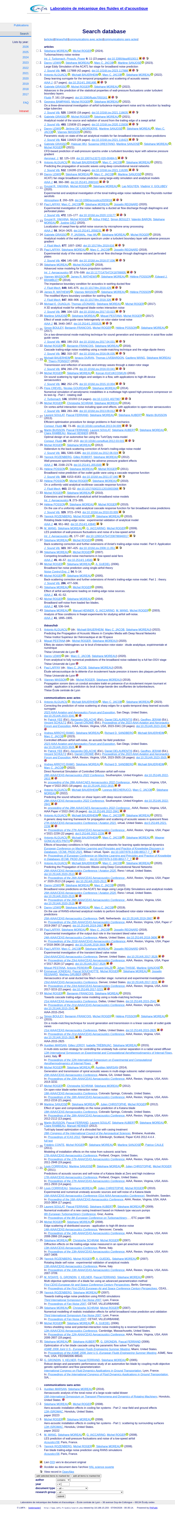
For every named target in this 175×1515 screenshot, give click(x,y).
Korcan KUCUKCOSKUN (111, 373)
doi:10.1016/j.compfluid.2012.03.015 (103, 441)
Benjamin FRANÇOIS (78, 327)
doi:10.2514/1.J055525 (89, 323)
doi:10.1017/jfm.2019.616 (100, 245)
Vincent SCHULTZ (55, 722)
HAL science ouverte (101, 1467)
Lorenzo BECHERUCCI (117, 789)
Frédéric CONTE (54, 1144)
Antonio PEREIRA (78, 967)
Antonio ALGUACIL (56, 74)
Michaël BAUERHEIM (85, 74)
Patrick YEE (55, 719)
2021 (26, 73)
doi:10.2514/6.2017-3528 (144, 956)
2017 (26, 94)
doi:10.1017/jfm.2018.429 (97, 287)
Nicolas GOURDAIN (76, 388)
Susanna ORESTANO (101, 144)
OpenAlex (68, 1471)
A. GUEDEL (103, 564)
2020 (26, 78)
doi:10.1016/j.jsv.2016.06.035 (98, 353)
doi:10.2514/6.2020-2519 (61, 896)
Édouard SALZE (103, 967)
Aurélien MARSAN (55, 1045)
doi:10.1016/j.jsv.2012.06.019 (101, 453)
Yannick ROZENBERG (58, 457)
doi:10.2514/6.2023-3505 (61, 747)
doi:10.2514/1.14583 (82, 560)
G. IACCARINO (95, 528)
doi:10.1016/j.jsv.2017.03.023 (98, 311)
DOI (52, 1462)
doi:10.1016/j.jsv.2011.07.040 (101, 476)
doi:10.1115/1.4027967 (108, 399)
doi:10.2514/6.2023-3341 (61, 715)
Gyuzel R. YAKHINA (56, 186)
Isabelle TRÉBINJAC (98, 1045)
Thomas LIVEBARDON (110, 357)
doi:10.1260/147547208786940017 (109, 536)
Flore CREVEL (53, 388)
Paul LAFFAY (52, 204)
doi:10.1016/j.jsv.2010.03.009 (101, 512)
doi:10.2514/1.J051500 (89, 464)
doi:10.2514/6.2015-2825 (142, 1030)
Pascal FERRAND (77, 415)
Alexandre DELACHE (83, 719)
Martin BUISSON (156, 415)
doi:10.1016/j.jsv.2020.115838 (111, 124)
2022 (26, 67)
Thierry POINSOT (59, 361)
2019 (26, 83)
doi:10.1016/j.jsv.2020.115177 (99, 215)
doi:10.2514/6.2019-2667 (139, 918)
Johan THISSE (126, 967)
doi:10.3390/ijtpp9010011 (124, 58)
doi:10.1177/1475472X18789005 (107, 272)
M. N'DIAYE (51, 1277)
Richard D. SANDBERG (119, 732)
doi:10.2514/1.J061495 (84, 82)
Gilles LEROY (76, 1045)
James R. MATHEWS (84, 276)
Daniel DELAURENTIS (118, 719)
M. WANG (50, 528)
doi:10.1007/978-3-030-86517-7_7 (133, 852)
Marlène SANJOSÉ (129, 62)
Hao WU (92, 234)
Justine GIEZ (68, 222)
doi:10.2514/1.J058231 (89, 230)
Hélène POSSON (140, 276)
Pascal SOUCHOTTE (85, 971)
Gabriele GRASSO (55, 86)
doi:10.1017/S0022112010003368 (99, 488)
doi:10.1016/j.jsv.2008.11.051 (98, 548)
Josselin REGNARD (126, 204)
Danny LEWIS (52, 62)
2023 (26, 62)
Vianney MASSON (68, 132)
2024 (26, 57)
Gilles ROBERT (82, 457)
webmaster (34, 1507)
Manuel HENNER (77, 433)
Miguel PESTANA (111, 315)
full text (48, 1140)
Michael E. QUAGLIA (57, 303)
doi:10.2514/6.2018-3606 (143, 937)
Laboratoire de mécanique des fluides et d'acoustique (87, 8)
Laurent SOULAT (54, 415)
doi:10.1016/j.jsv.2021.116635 (111, 112)
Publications (21, 25)
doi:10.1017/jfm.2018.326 (97, 299)
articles (49, 39)
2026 (26, 46)
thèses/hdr (61, 39)
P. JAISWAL (78, 234)
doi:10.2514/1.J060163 (86, 182)
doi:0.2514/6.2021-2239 (91, 833)
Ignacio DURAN (84, 357)
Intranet (24, 111)
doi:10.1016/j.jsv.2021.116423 (111, 139)
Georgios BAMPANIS (57, 101)
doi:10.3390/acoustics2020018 (95, 200)
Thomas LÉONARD (83, 303)
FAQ (26, 102)
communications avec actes (86, 39)
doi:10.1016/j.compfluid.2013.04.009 (100, 426)
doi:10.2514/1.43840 (85, 524)
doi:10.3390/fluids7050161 (93, 97)
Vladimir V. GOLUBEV (153, 186)
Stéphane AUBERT (130, 415)
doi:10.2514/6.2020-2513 (61, 874)
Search (24, 33)
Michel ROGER (82, 50)
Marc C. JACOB (104, 62)
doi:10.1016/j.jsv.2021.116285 (111, 170)
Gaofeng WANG (135, 357)
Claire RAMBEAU (54, 433)
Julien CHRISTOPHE (113, 1104)
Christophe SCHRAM (80, 403)
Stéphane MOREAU (56, 50)
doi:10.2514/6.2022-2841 (105, 811)
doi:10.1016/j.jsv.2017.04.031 (98, 341)
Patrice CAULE (154, 1144)
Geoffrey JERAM (150, 719)
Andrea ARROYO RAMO (59, 732)
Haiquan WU (79, 144)
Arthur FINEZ (101, 219)
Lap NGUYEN (130, 186)
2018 (26, 89)
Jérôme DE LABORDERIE (81, 128)
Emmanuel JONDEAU (57, 971)
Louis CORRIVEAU (56, 1166)
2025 (26, 52)
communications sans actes (121, 39)
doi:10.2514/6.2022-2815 (100, 785)
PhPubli (153, 1507)
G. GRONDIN (68, 1277)
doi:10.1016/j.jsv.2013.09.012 (98, 411)
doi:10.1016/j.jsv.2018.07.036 (98, 260)
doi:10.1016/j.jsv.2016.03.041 (98, 369)
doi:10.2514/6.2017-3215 (144, 982)
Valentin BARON (141, 219)
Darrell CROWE (84, 722)
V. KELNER (85, 1277)
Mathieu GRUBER (70, 974)
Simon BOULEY (120, 219)
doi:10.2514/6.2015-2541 (142, 1001)
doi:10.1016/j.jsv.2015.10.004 (98, 384)
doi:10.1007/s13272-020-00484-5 (98, 158)
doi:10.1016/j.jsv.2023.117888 (111, 70)
